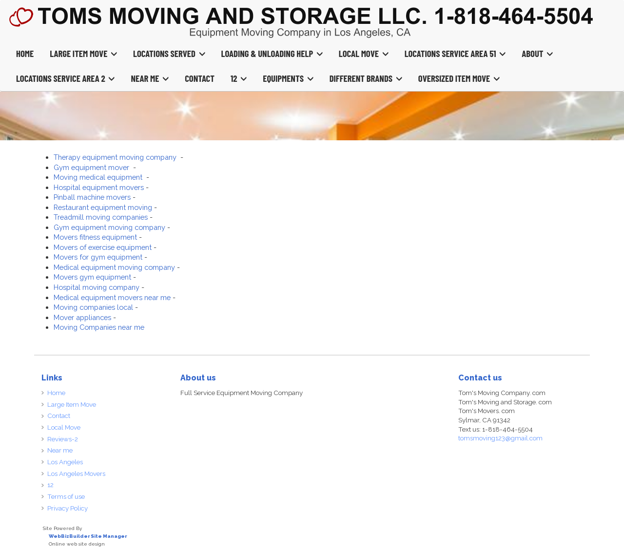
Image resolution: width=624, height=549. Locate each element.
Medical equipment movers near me (112, 297)
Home (25, 53)
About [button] (537, 53)
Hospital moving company (96, 287)
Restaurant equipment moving (103, 207)
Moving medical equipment (99, 177)
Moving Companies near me (99, 327)
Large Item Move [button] (83, 53)
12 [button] (239, 78)
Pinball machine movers (92, 197)
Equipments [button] (288, 78)
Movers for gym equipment (98, 257)
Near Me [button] (150, 78)
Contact (199, 78)
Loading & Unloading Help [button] (272, 53)
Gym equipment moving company (109, 227)
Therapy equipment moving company (116, 157)
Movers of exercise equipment (103, 247)
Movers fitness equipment (95, 237)
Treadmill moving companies (101, 217)
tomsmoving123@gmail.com (500, 438)
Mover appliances (82, 317)
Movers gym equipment (92, 277)
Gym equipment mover (92, 167)
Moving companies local (93, 307)
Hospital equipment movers (99, 187)
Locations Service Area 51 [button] (455, 53)
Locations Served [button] (169, 53)
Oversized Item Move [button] (459, 78)
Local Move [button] (364, 53)
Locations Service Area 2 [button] (65, 78)
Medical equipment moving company (114, 267)
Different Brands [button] (366, 78)
